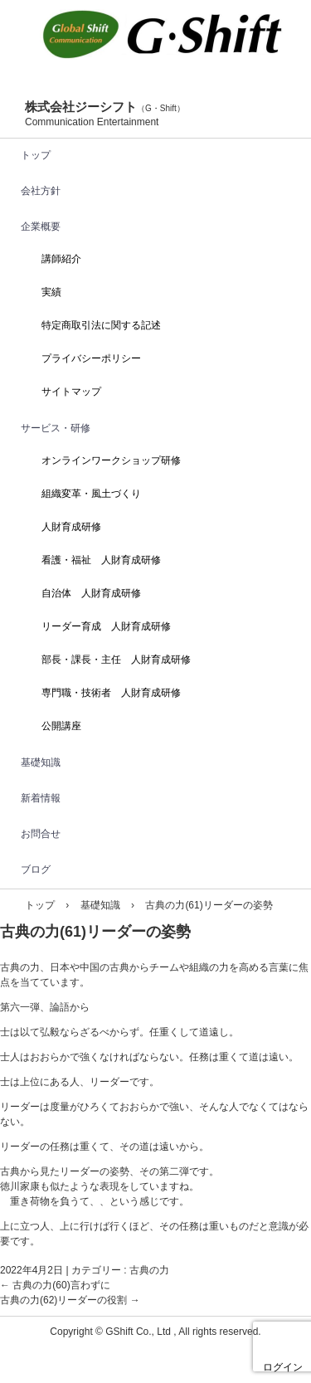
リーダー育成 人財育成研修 (106, 626)
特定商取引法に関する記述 (101, 325)
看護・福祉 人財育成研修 (101, 560)
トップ (36, 155)
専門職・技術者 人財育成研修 (111, 693)
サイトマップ (71, 391)
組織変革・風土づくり (91, 493)
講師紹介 (61, 259)
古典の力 (149, 1270)
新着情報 (41, 798)
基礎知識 (41, 762)
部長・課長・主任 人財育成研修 (116, 659)
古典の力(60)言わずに (55, 1285)
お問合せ (41, 834)
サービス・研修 (55, 428)
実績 (51, 292)
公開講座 (61, 726)
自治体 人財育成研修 (91, 593)
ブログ (36, 869)
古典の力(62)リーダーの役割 (70, 1300)
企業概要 (41, 226)
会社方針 (41, 191)
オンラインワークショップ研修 (111, 460)
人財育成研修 (71, 527)
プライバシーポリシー (91, 358)
